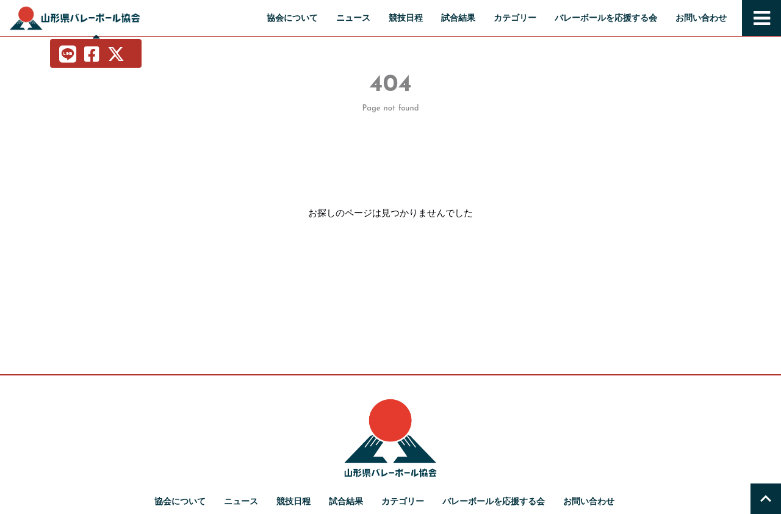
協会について (292, 18)
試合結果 (458, 18)
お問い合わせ (701, 18)
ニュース (353, 18)
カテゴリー (515, 18)
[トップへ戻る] (765, 498)
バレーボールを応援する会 (606, 18)
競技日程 (406, 18)
